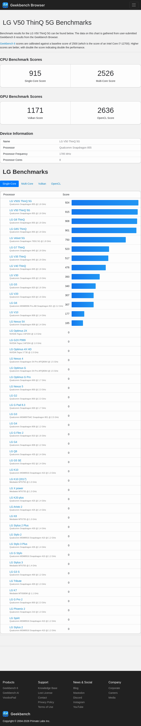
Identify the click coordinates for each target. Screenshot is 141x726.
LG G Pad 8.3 (17, 404)
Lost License (45, 692)
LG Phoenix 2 (17, 608)
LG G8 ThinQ (17, 219)
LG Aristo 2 (16, 506)
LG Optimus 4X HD (21, 349)
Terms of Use (45, 706)
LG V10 (14, 312)
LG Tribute (15, 580)
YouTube (78, 706)
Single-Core (9, 183)
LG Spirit (14, 618)
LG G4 (13, 423)
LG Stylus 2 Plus (19, 525)
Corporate (114, 688)
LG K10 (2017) (18, 479)
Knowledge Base (47, 688)
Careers (113, 692)
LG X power (16, 488)
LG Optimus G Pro (20, 377)
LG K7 (13, 590)
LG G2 (13, 395)
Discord (77, 697)
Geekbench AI (11, 692)
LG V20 (14, 293)
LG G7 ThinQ (17, 247)
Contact (42, 697)
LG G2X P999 (18, 340)
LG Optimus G (18, 367)
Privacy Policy (46, 702)
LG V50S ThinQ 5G (21, 201)
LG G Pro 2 (16, 599)
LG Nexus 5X (17, 321)
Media (112, 697)
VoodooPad (9, 697)
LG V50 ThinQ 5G (20, 210)
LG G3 (13, 414)
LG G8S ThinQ (18, 228)
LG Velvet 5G (17, 238)
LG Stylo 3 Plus (18, 543)
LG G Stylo (16, 553)
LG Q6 (13, 451)
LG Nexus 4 (16, 358)
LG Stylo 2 (15, 534)
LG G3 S (14, 571)
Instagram (79, 702)
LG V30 (14, 275)
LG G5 (13, 284)
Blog (75, 688)
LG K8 (13, 516)
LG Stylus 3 (16, 562)
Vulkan (42, 183)
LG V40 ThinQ (18, 265)
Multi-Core (27, 183)
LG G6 (13, 302)
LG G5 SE (15, 460)
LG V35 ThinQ (18, 256)
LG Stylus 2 (16, 627)
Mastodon (78, 692)
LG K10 (14, 469)
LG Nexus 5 (16, 386)
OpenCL (56, 183)
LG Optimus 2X (18, 330)
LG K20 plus (17, 497)
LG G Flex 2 (16, 432)
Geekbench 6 (7, 43)
